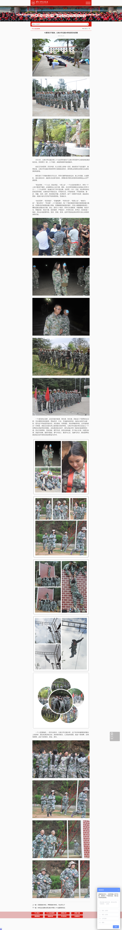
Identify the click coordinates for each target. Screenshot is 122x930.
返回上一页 (87, 28)
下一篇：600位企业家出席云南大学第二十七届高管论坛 (48, 907)
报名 (111, 736)
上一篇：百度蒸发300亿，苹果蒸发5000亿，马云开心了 (48, 905)
